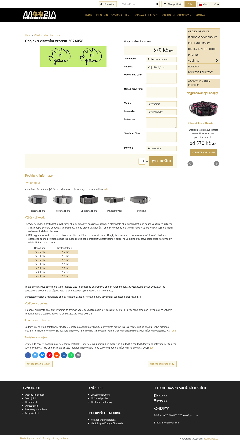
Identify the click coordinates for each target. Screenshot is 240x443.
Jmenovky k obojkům (36, 409)
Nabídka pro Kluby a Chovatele (107, 423)
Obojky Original (199, 31)
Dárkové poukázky (200, 72)
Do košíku (161, 161)
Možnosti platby (99, 398)
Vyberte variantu (203, 152)
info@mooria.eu (170, 422)
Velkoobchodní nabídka (103, 419)
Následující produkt (162, 363)
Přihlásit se (107, 4)
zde (106, 189)
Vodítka (204, 60)
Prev (190, 163)
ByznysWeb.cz (211, 438)
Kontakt (201, 15)
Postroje (194, 54)
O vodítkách (31, 402)
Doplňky (194, 66)
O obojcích (30, 398)
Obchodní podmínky (176, 15)
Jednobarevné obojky (202, 37)
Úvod (88, 15)
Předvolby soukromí (30, 438)
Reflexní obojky (199, 43)
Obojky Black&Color (202, 49)
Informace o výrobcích (112, 15)
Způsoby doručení (100, 394)
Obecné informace (34, 394)
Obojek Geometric (199, 123)
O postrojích (31, 405)
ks (143, 161)
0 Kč (190, 4)
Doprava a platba (146, 15)
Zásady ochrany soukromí (56, 438)
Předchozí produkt (38, 363)
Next (216, 163)
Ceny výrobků (32, 413)
